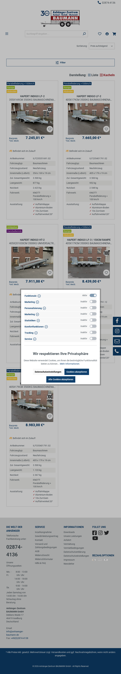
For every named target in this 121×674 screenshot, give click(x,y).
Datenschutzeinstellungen (48, 372)
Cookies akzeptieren (76, 372)
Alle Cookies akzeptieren (60, 379)
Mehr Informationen (69, 364)
